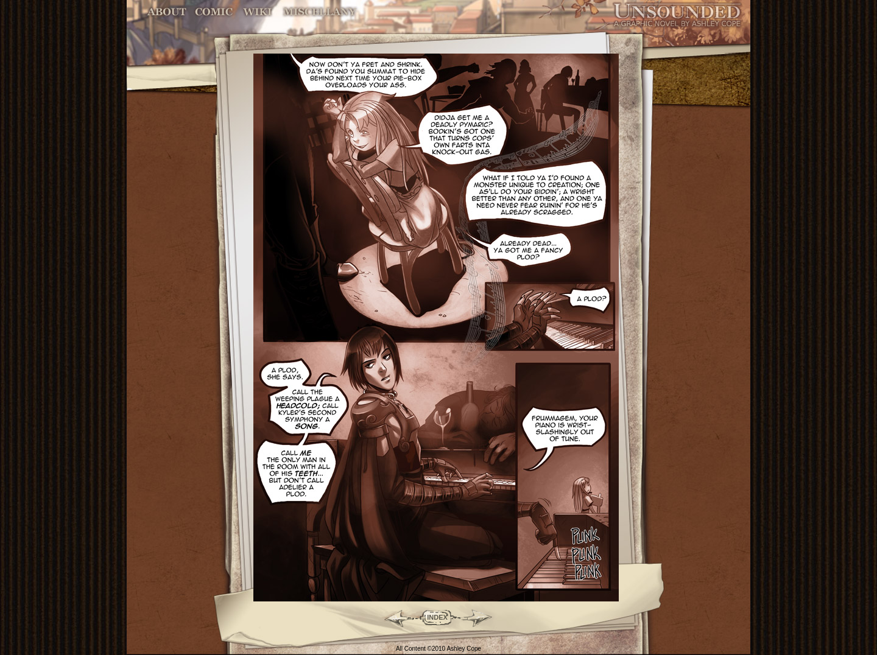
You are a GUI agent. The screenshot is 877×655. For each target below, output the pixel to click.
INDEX (437, 617)
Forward (481, 617)
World (258, 12)
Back (393, 617)
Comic (214, 12)
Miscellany (319, 12)
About (168, 12)
